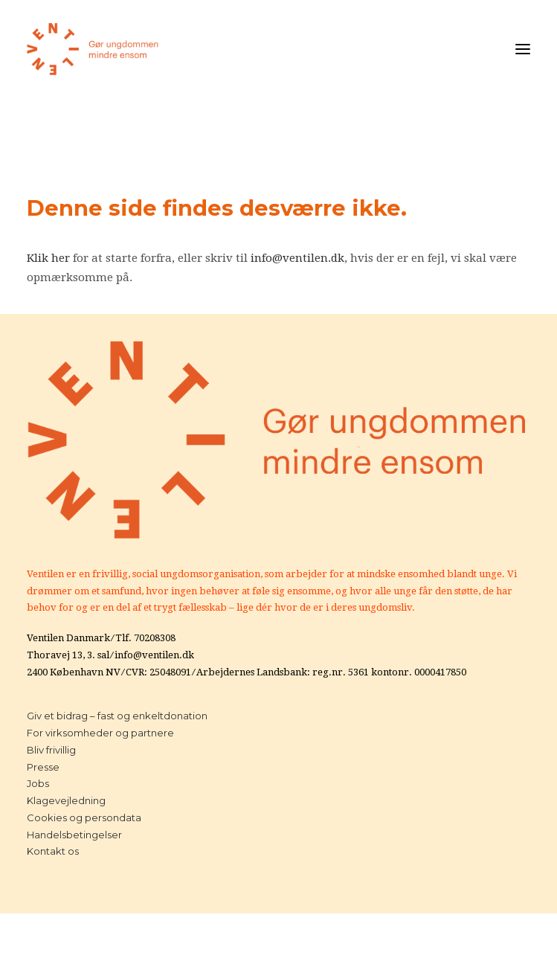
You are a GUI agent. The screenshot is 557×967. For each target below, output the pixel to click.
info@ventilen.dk (297, 258)
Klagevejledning (66, 800)
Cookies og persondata (84, 817)
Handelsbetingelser (74, 835)
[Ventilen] (93, 49)
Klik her (48, 258)
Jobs (38, 783)
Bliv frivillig (51, 750)
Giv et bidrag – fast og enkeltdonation (117, 716)
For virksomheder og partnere (100, 733)
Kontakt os (53, 851)
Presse (43, 767)
